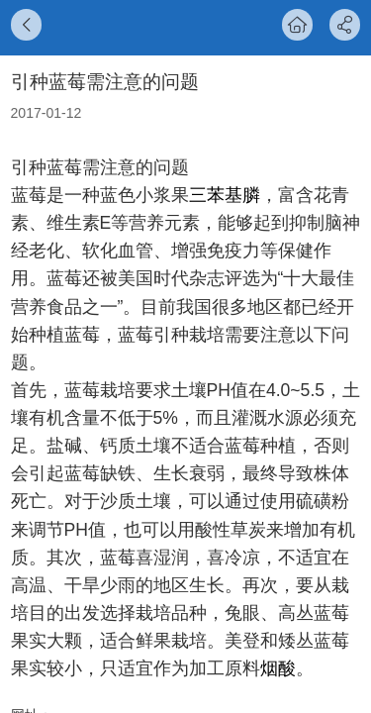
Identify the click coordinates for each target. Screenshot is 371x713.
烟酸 (278, 668)
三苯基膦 (224, 195)
